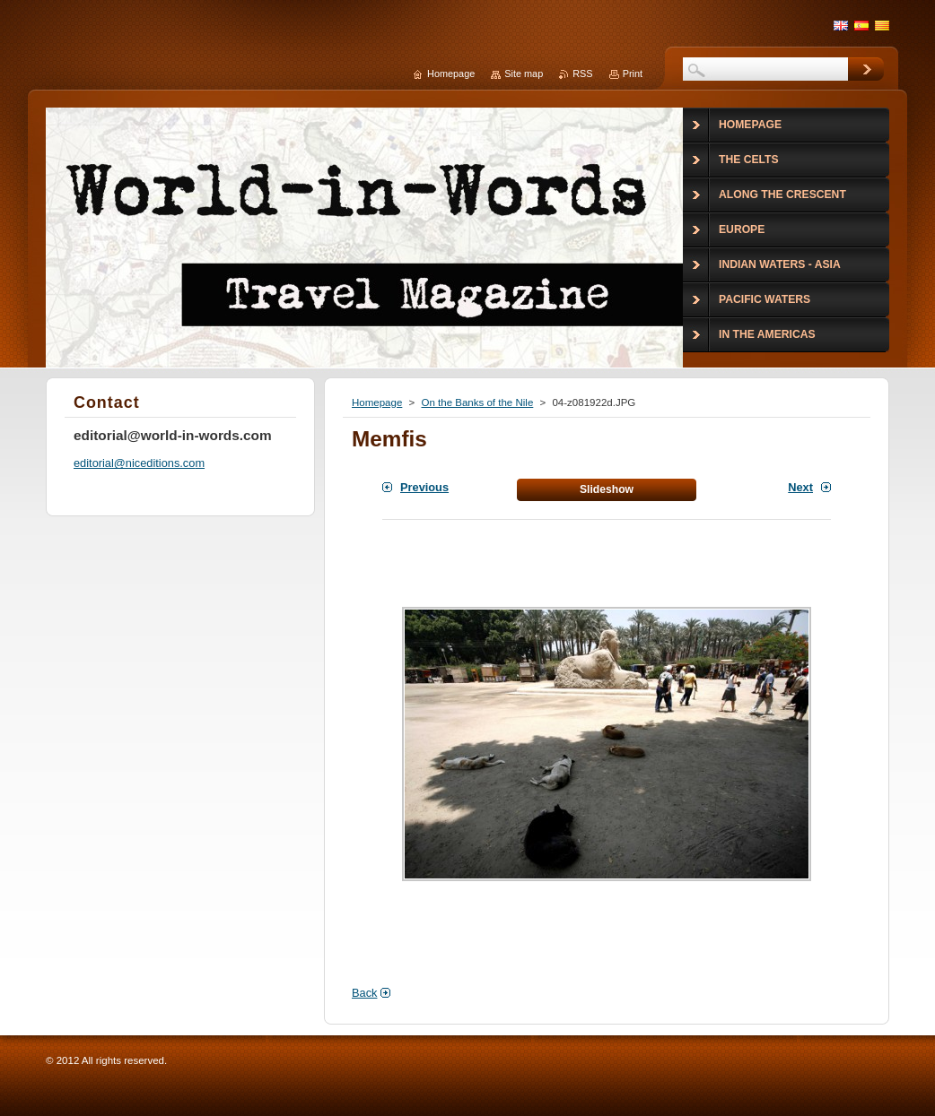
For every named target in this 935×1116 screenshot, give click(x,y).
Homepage (377, 402)
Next (800, 487)
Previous (424, 487)
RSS (582, 73)
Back (364, 992)
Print (632, 73)
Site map (523, 73)
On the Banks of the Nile (477, 402)
